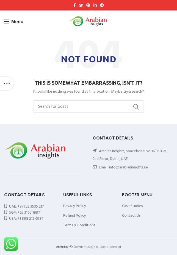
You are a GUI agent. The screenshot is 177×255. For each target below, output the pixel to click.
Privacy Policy (74, 206)
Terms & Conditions (79, 225)
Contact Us (131, 216)
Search (136, 106)
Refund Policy (74, 216)
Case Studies (132, 206)
